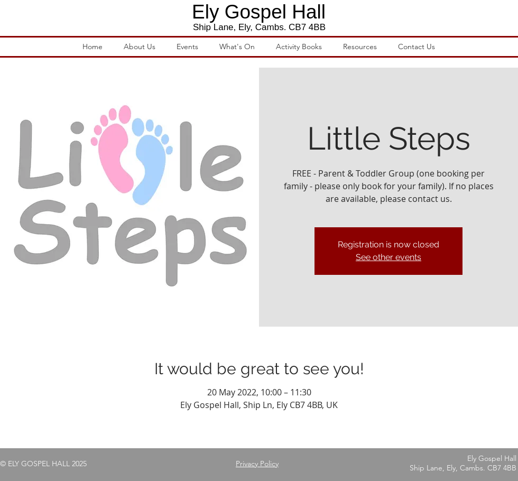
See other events (388, 257)
